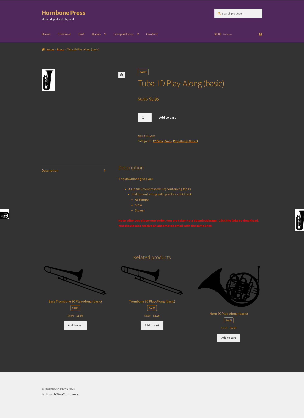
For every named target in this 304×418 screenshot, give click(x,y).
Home (46, 34)
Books (96, 34)
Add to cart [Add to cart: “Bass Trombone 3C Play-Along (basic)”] (75, 325)
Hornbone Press (63, 13)
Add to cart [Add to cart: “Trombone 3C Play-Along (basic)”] (152, 325)
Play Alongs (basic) (185, 141)
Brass (60, 49)
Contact (152, 34)
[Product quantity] (145, 117)
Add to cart (167, 117)
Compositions (123, 34)
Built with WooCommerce (60, 394)
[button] (121, 75)
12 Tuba (158, 141)
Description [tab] (50, 170)
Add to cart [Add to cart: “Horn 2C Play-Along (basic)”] (228, 337)
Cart (81, 34)
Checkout (64, 34)
